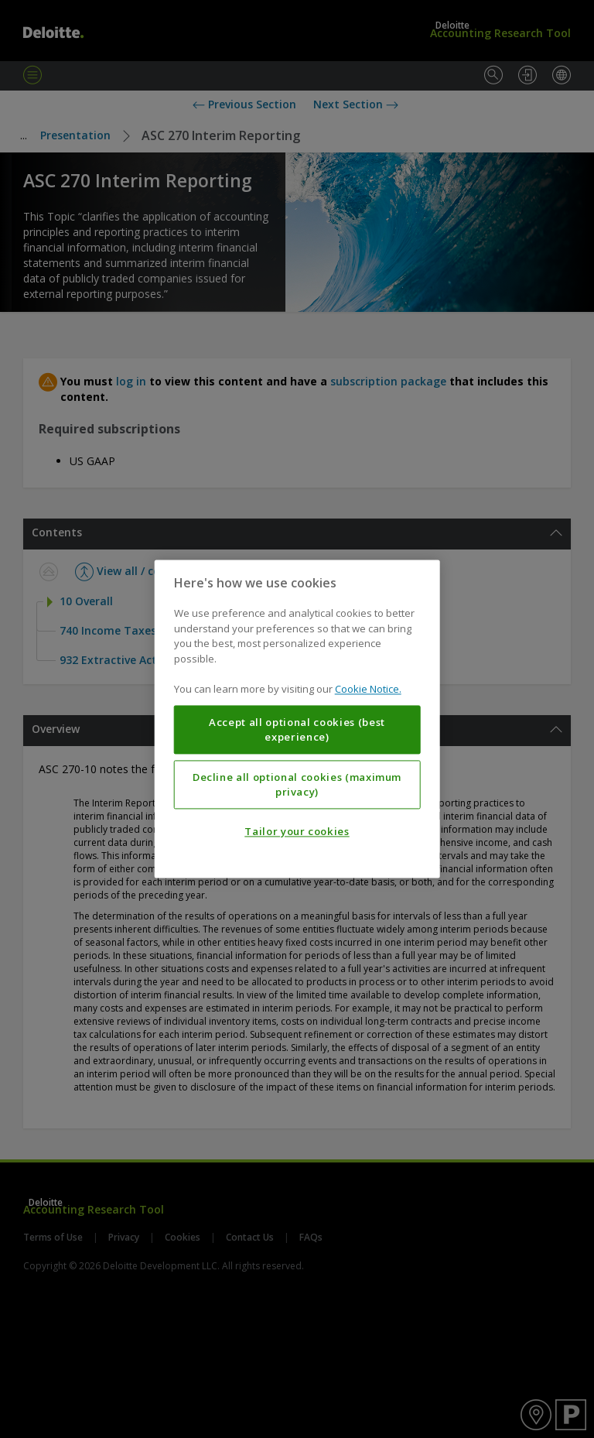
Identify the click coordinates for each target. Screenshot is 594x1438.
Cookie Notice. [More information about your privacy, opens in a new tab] (368, 690)
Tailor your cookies (296, 832)
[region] (297, 719)
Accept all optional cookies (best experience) (297, 730)
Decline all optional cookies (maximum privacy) (297, 785)
